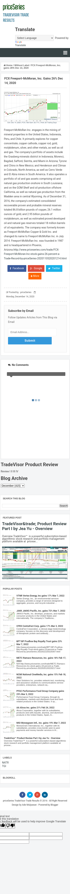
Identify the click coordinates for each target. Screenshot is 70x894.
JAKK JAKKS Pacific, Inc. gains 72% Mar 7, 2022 (40, 611)
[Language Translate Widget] (34, 38)
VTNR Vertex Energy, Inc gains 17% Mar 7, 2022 (40, 595)
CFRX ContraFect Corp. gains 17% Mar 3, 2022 (39, 626)
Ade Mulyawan (29, 805)
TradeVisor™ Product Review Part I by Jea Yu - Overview (32, 738)
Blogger (54, 805)
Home (8, 65)
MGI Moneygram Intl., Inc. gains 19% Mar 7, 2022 (41, 723)
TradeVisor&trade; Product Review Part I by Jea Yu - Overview (34, 526)
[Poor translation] (10, 825)
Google (36, 268)
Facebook (17, 268)
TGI (4, 766)
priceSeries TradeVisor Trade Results (21, 800)
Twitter (54, 268)
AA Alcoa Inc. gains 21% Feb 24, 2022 (35, 707)
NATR (5, 762)
